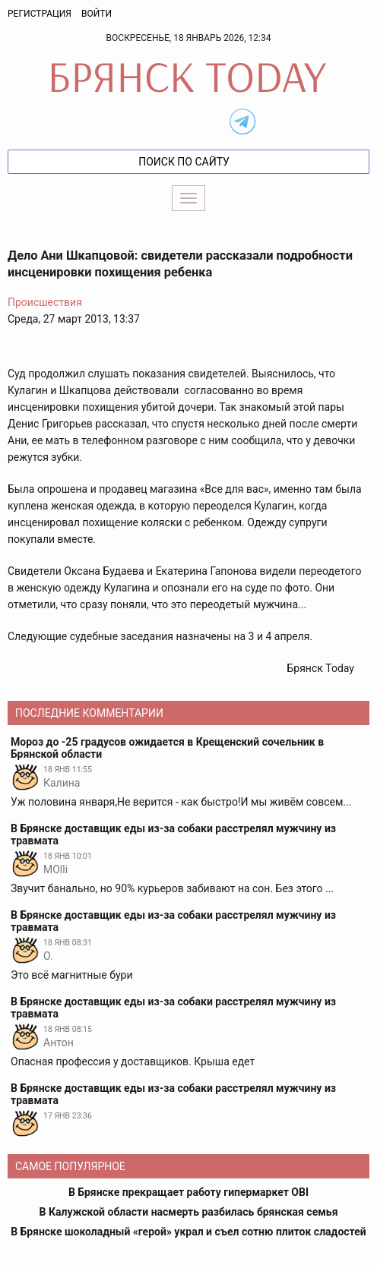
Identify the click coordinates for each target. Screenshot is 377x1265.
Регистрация (39, 13)
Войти (96, 13)
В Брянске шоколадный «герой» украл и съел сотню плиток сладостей (188, 1232)
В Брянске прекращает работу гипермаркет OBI (188, 1192)
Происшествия (45, 302)
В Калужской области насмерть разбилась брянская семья (189, 1212)
